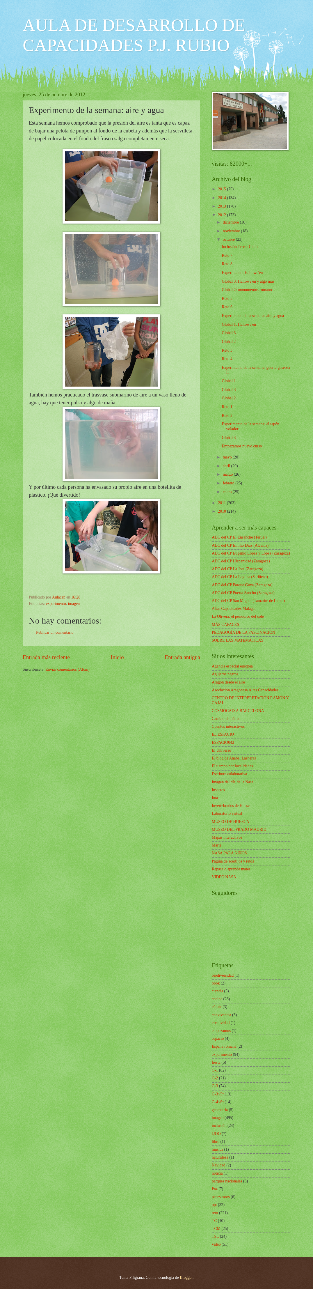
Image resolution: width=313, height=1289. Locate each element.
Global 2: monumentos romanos (247, 290)
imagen (74, 603)
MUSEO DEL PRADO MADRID (239, 829)
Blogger (186, 1277)
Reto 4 (227, 359)
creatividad (221, 1023)
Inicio (117, 657)
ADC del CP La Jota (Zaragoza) (237, 569)
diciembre (231, 222)
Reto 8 (227, 264)
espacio (218, 1038)
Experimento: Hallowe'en (242, 272)
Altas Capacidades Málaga (233, 608)
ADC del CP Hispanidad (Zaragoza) (241, 561)
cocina (217, 999)
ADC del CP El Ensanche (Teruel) (239, 537)
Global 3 (229, 333)
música (217, 1149)
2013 (222, 206)
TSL (215, 1236)
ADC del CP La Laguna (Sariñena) (240, 577)
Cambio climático (226, 718)
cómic (217, 1007)
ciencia (217, 991)
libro (215, 1141)
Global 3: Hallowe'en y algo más (248, 281)
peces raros (221, 1197)
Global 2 (229, 341)
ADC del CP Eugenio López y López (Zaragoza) (251, 553)
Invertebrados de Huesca (231, 805)
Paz (215, 1189)
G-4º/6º (218, 1102)
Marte (216, 845)
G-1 (215, 1070)
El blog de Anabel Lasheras (234, 758)
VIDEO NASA (224, 877)
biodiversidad (223, 975)
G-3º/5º (218, 1094)
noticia (217, 1173)
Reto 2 (227, 415)
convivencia (221, 1015)
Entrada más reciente (46, 657)
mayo (228, 457)
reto (215, 1213)
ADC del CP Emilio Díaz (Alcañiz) (240, 545)
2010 (222, 511)
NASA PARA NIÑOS (229, 853)
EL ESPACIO (223, 734)
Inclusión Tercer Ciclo (239, 247)
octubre (229, 239)
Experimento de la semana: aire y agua (253, 316)
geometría (220, 1110)
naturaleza (220, 1157)
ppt (214, 1205)
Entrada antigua (182, 657)
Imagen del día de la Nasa (232, 782)
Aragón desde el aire (228, 682)
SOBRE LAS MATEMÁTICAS (237, 640)
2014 (222, 198)
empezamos (221, 1030)
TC (214, 1221)
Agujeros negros (225, 674)
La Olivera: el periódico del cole (238, 616)
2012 (222, 215)
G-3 (215, 1086)
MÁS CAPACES (225, 624)
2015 (222, 189)
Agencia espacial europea (232, 666)
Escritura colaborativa (229, 774)
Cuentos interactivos (228, 726)
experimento (56, 603)
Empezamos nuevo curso (242, 446)
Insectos (218, 790)
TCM (216, 1228)
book (216, 983)
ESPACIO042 (223, 742)
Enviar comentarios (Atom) (67, 669)
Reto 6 (227, 307)
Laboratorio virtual (227, 813)
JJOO (216, 1134)
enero (228, 492)
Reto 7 (227, 255)
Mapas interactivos (227, 837)
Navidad (218, 1165)
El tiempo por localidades (232, 766)
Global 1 (229, 381)
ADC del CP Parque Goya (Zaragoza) (242, 585)
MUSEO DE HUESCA (230, 821)
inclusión (219, 1125)
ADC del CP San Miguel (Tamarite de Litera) (248, 601)
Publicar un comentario (55, 632)
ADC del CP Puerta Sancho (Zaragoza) (243, 593)
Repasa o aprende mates (231, 869)
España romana (224, 1046)
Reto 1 (227, 407)
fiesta (216, 1062)
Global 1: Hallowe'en (239, 324)
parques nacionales (227, 1181)
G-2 (215, 1078)
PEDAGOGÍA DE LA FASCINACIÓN (243, 632)
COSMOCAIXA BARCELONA (238, 711)
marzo (228, 474)
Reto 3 (227, 350)
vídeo (216, 1244)
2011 (222, 503)
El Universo (221, 750)
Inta (215, 798)
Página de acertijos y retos (233, 861)
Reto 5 (227, 298)
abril (227, 466)
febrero (229, 483)
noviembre (232, 231)
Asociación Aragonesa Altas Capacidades (245, 690)
